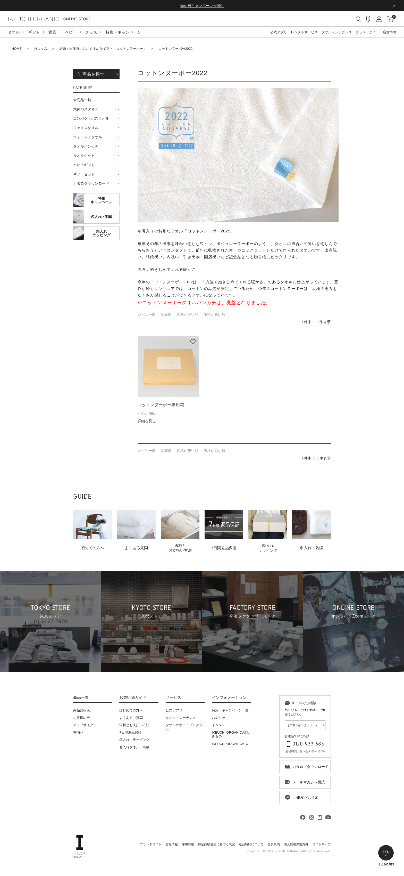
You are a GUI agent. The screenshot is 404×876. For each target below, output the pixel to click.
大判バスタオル (85, 109)
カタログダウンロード (91, 183)
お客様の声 (81, 718)
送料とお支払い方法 (134, 725)
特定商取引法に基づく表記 (216, 844)
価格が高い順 (214, 314)
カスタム (40, 49)
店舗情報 (389, 32)
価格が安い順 (187, 314)
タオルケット (84, 155)
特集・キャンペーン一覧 (230, 710)
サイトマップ (321, 844)
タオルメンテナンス (337, 32)
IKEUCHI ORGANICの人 (230, 744)
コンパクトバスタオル (91, 118)
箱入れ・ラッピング (134, 740)
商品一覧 (81, 697)
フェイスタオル (85, 128)
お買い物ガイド (132, 697)
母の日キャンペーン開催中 (202, 6)
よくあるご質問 (131, 718)
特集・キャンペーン (123, 32)
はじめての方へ (131, 710)
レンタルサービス (304, 32)
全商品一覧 (82, 100)
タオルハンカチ (85, 146)
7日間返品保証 (130, 732)
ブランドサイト (367, 32)
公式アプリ (278, 32)
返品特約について (251, 844)
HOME (17, 49)
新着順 (166, 314)
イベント (218, 725)
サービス (173, 697)
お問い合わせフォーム (303, 725)
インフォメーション (229, 697)
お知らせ (218, 718)
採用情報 (188, 844)
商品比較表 (81, 710)
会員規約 (273, 844)
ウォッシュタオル (87, 137)
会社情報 (171, 844)
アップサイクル (85, 725)
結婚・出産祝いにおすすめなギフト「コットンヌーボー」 (102, 49)
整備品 (78, 732)
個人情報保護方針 (296, 844)
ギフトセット (84, 174)
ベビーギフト (84, 165)
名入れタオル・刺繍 (134, 747)
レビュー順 (147, 314)
